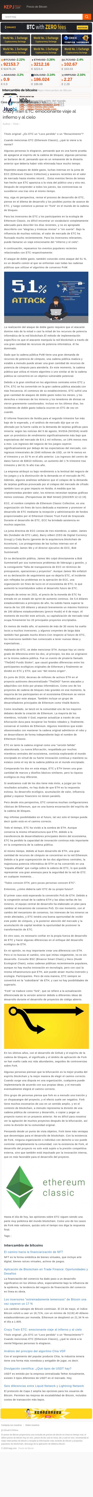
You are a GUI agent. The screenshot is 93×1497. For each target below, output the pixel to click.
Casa (4, 147)
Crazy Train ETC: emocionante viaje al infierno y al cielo (43, 1374)
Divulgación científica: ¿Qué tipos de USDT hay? (38, 1413)
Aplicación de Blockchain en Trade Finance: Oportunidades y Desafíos (46, 1316)
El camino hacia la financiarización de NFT (33, 1297)
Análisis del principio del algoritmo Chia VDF (35, 1396)
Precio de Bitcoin (26, 1493)
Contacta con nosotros (11, 1470)
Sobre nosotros (32, 1470)
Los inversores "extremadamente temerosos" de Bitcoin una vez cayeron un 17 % (45, 1346)
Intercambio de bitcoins (24, 147)
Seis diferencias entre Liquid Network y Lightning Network (44, 1431)
